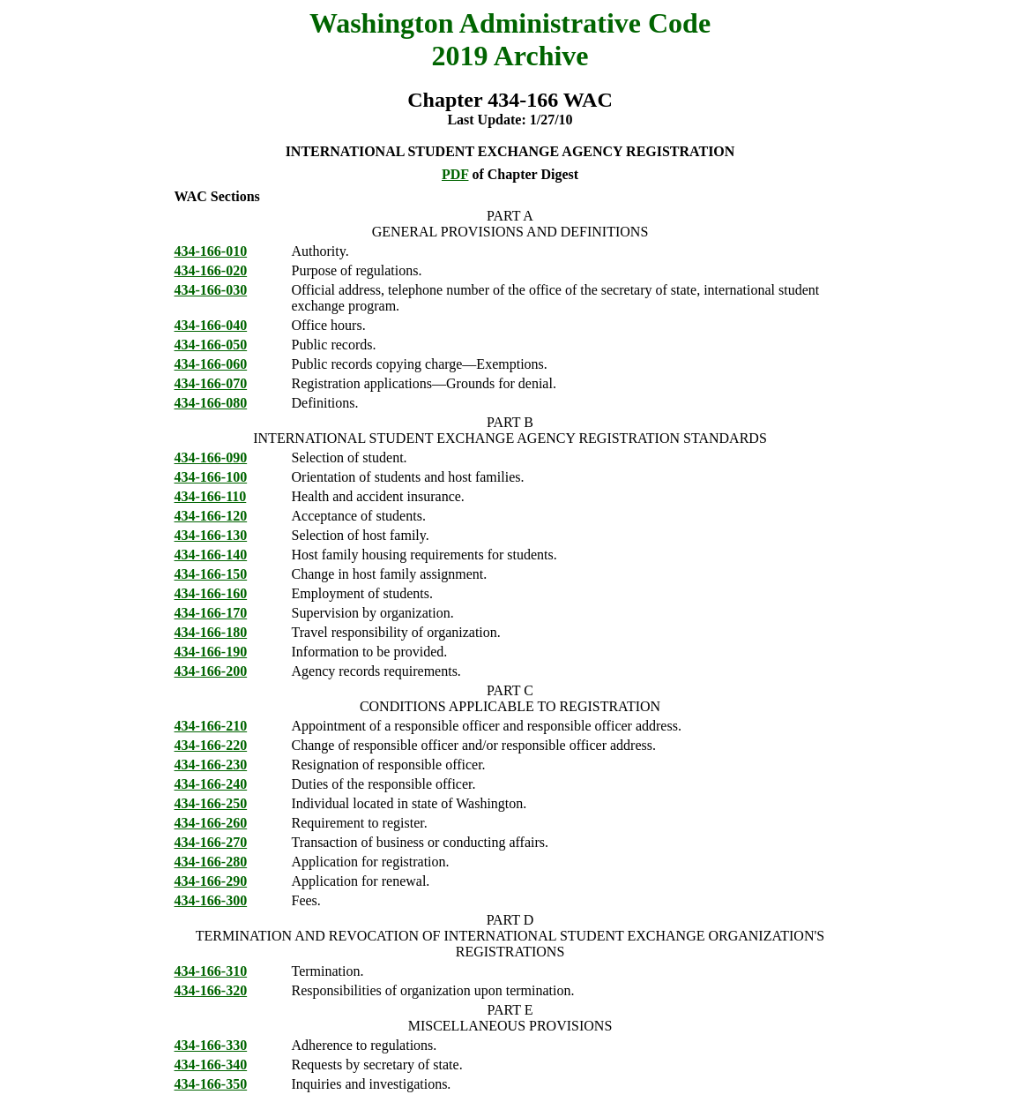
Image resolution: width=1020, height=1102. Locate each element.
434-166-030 (211, 289)
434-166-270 (211, 842)
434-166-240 (211, 783)
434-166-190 (211, 651)
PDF (455, 174)
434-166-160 (211, 593)
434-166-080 (211, 402)
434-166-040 (211, 325)
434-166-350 (211, 1083)
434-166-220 (211, 745)
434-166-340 (211, 1064)
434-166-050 (211, 344)
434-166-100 (211, 476)
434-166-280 (211, 861)
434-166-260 (211, 822)
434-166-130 (211, 535)
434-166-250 (211, 803)
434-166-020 (211, 270)
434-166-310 (211, 970)
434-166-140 (211, 554)
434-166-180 (211, 632)
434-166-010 (211, 251)
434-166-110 (211, 496)
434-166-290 (211, 880)
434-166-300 (211, 900)
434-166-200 (211, 670)
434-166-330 (211, 1045)
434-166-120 (211, 515)
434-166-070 (211, 383)
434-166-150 (211, 573)
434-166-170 (211, 612)
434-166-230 (211, 764)
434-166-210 (211, 725)
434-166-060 (211, 363)
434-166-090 (211, 457)
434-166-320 (211, 990)
